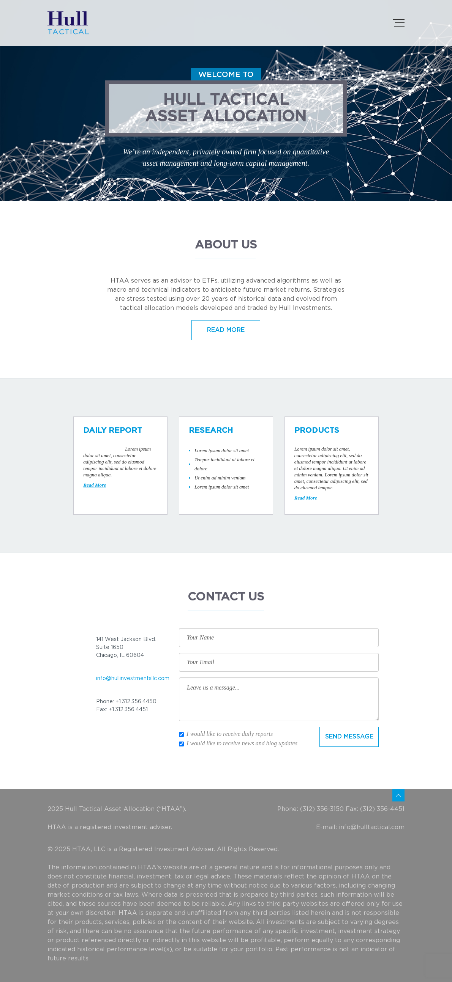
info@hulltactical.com (372, 827)
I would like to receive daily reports (226, 734)
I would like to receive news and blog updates (238, 743)
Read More (94, 485)
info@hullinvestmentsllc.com (132, 678)
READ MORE (226, 330)
